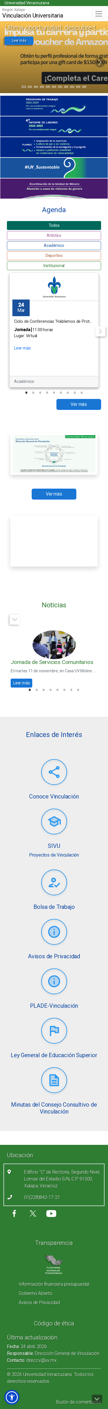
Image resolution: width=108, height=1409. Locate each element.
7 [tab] (60, 87)
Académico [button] (54, 245)
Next (100, 331)
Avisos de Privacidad (39, 1302)
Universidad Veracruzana (27, 3)
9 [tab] (72, 87)
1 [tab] (23, 87)
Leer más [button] (19, 41)
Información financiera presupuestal (54, 1284)
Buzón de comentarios (78, 1402)
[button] (12, 1397)
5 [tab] (48, 87)
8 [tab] (66, 87)
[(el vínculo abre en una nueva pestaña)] (54, 106)
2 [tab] (30, 87)
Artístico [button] (54, 235)
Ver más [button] (79, 404)
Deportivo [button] (54, 255)
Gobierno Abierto (35, 1293)
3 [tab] (36, 87)
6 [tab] (54, 87)
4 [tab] (42, 87)
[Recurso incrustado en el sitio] (54, 541)
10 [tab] (78, 87)
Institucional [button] (54, 265)
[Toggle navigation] (99, 13)
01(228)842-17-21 (42, 1197)
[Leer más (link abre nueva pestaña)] (54, 772)
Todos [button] (54, 225)
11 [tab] (84, 87)
